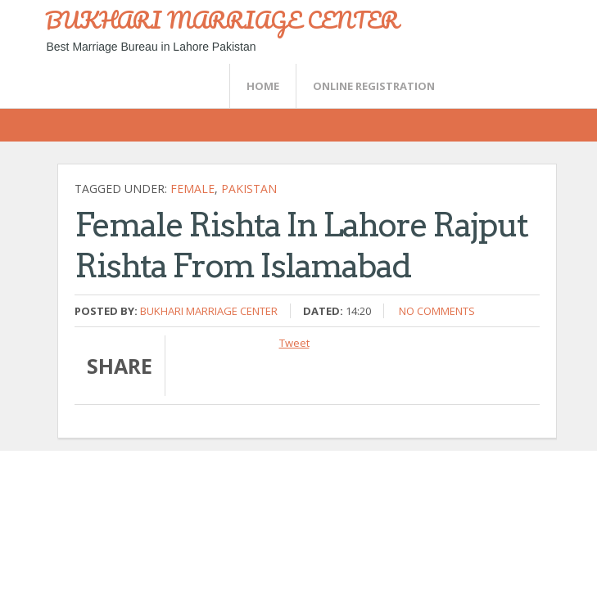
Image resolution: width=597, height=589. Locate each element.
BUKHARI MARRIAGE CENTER (222, 20)
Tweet (294, 342)
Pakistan (249, 188)
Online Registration (374, 86)
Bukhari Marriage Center (209, 310)
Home (262, 86)
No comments (437, 310)
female (192, 188)
